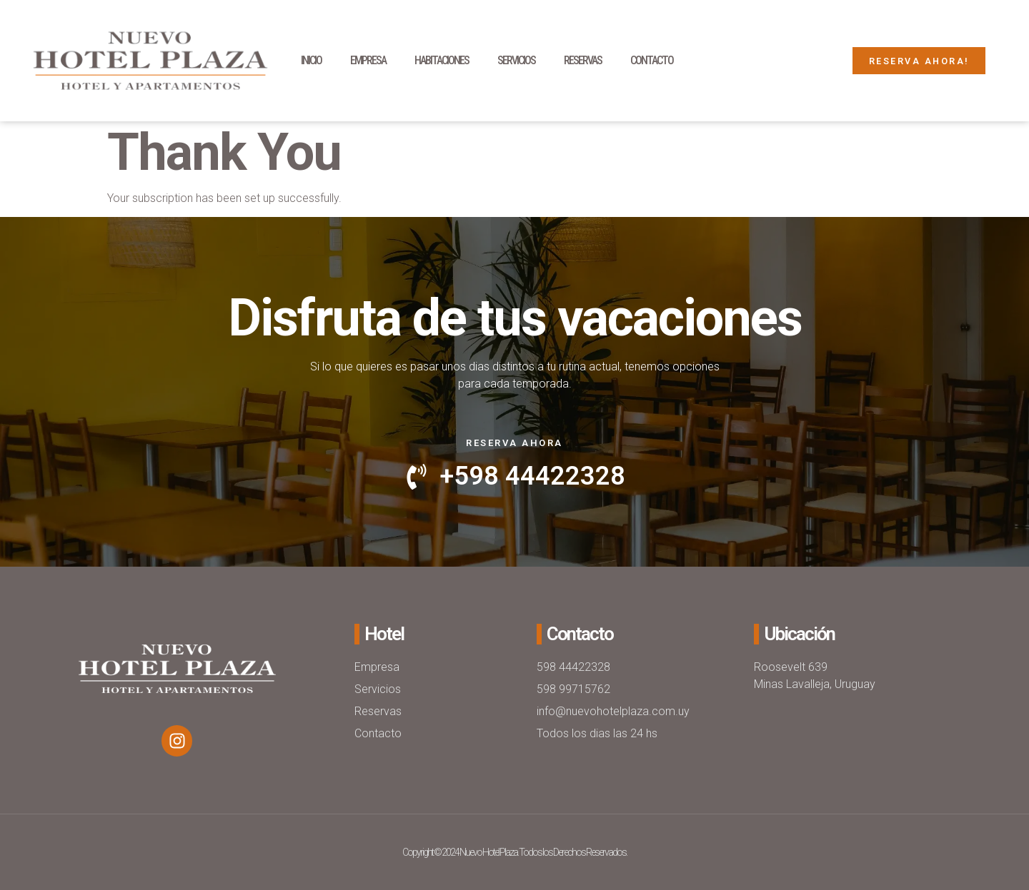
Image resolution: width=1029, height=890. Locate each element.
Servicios (516, 60)
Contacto (651, 60)
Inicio (311, 60)
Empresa (368, 60)
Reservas (583, 60)
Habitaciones (441, 60)
